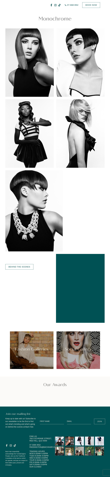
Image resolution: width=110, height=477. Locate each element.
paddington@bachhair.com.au (45, 447)
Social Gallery (78, 349)
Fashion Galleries (32, 349)
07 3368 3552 (35, 445)
